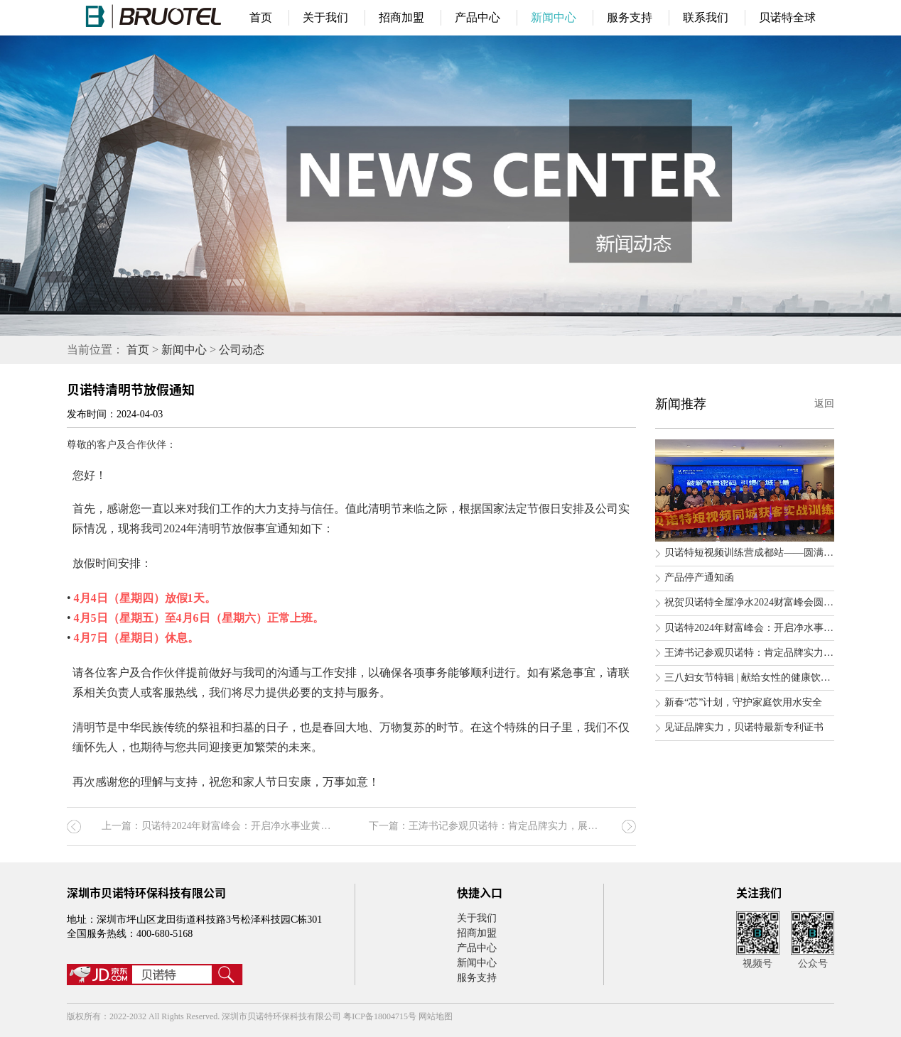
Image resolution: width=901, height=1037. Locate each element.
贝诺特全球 (787, 17)
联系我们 (705, 17)
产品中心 (477, 17)
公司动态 (241, 350)
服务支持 (629, 17)
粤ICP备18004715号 (381, 1016)
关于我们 (325, 17)
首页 (260, 17)
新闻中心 (553, 17)
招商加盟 (401, 17)
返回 (824, 403)
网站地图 (436, 1016)
